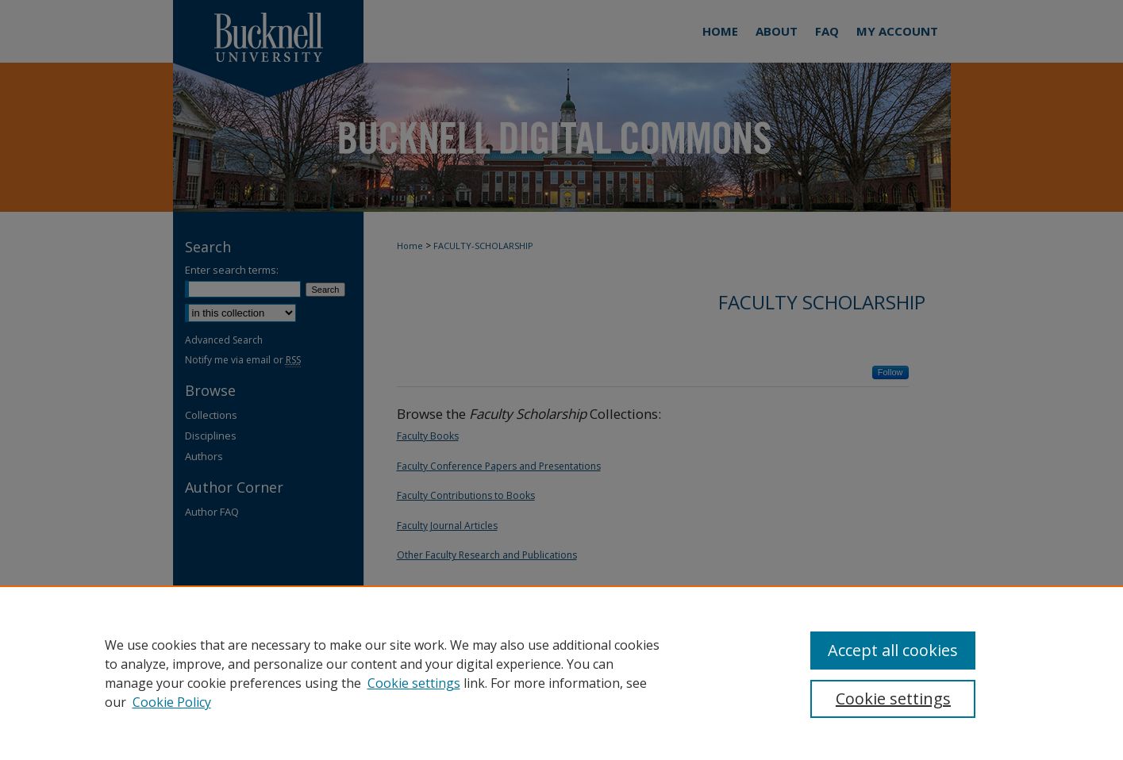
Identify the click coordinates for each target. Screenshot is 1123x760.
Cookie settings (413, 683)
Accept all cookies (893, 650)
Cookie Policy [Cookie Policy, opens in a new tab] (172, 702)
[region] (561, 672)
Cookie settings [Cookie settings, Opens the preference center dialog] (893, 698)
